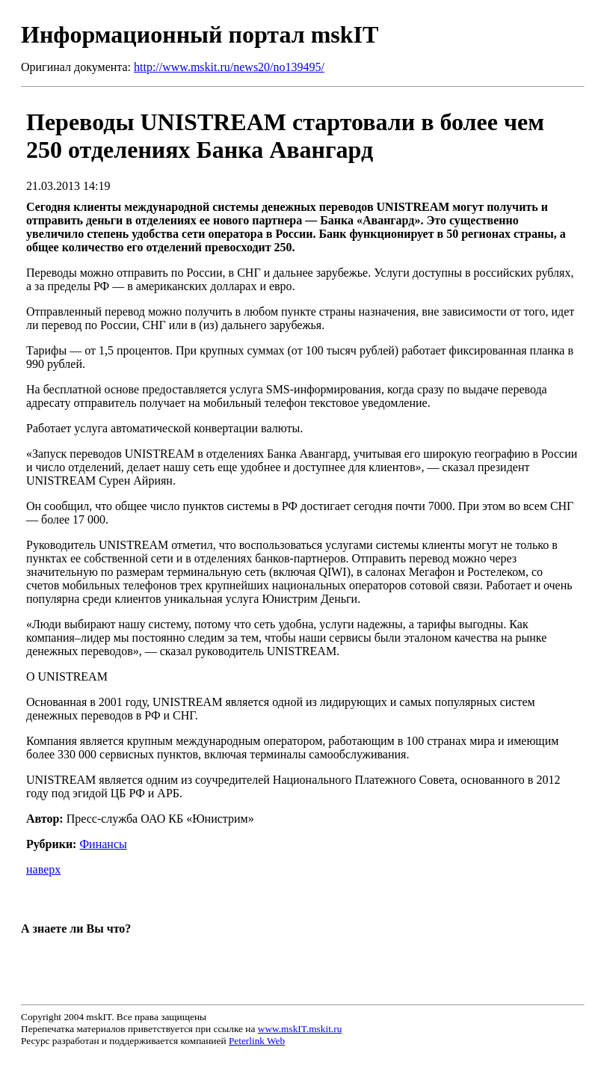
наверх (43, 869)
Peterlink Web (257, 1040)
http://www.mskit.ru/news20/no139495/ (229, 67)
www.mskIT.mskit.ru (300, 1028)
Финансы (102, 844)
